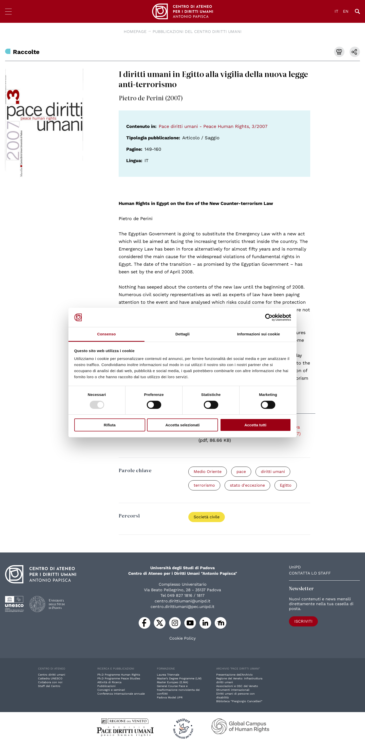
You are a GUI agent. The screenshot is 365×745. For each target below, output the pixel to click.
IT (336, 11)
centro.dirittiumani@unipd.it (182, 601)
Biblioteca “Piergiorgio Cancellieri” (239, 701)
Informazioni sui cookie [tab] (258, 334)
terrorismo (204, 485)
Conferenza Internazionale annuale (121, 693)
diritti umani (273, 471)
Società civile (207, 516)
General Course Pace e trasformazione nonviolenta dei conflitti (178, 689)
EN (346, 11)
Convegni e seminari (111, 690)
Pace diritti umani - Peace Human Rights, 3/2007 (213, 126)
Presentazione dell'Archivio (234, 674)
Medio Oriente (208, 471)
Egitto (285, 485)
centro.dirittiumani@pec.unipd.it (182, 606)
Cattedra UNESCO (50, 678)
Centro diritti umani (51, 674)
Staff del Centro (49, 686)
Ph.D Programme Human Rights (118, 674)
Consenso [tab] (106, 334)
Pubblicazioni (106, 686)
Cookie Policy (182, 638)
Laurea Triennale (168, 674)
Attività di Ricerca (109, 682)
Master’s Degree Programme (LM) (179, 678)
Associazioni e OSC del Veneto (237, 686)
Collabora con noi (50, 682)
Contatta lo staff (310, 573)
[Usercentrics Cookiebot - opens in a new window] (269, 317)
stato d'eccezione (247, 485)
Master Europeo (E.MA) (172, 682)
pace (241, 471)
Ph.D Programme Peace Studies (118, 678)
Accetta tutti (255, 425)
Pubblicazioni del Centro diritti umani (197, 31)
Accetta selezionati (182, 425)
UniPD (295, 567)
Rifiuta (110, 425)
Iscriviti (303, 621)
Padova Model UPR (169, 697)
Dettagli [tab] (182, 334)
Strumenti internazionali (232, 690)
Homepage (135, 31)
